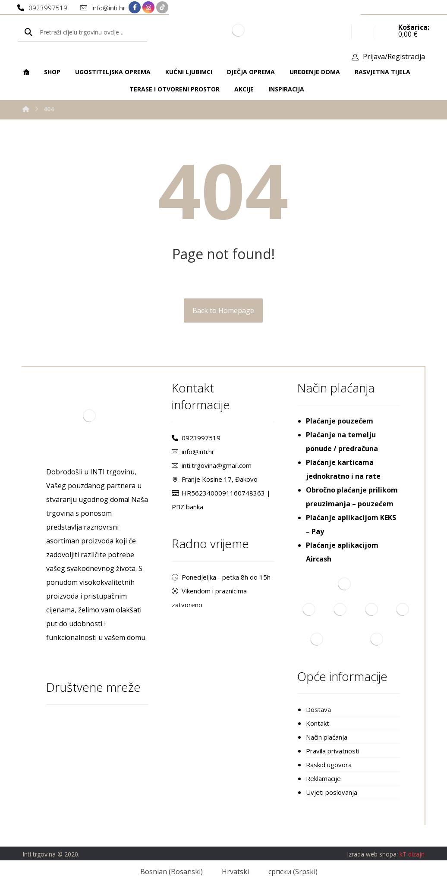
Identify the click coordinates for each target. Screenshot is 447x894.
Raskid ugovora (329, 764)
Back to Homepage (223, 310)
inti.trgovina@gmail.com (212, 465)
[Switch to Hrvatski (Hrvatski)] (230, 871)
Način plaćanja (326, 737)
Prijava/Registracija (394, 56)
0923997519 (196, 437)
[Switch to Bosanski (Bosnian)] (166, 871)
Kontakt (317, 723)
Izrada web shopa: (372, 854)
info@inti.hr (193, 451)
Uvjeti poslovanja (331, 792)
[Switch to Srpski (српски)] (287, 871)
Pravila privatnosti (332, 751)
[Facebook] (135, 7)
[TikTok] (162, 7)
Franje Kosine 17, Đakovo (215, 479)
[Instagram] (148, 7)
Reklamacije (323, 778)
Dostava (318, 709)
